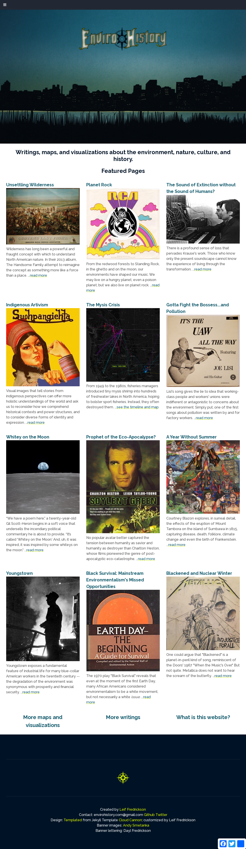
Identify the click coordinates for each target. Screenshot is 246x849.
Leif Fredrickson (132, 809)
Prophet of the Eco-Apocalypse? (121, 437)
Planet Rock (99, 184)
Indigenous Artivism (27, 304)
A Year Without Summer (191, 437)
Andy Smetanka (136, 825)
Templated (73, 820)
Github (149, 815)
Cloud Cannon (130, 820)
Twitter (161, 815)
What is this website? (203, 717)
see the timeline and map (138, 407)
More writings (123, 717)
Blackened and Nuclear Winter (199, 573)
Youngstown (19, 573)
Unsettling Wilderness (30, 184)
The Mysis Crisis (103, 304)
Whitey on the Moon (27, 437)
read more (38, 275)
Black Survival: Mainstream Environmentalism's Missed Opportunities (115, 580)
